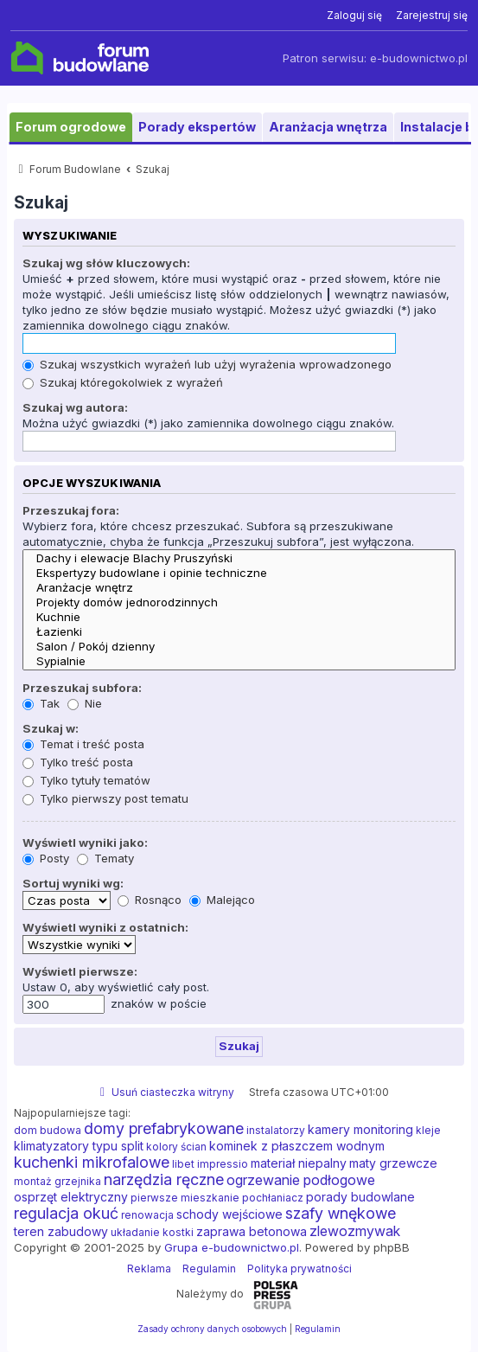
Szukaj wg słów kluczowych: (106, 263)
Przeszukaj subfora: (82, 688)
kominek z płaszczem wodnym (297, 1145)
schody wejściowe (229, 1214)
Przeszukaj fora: (70, 510)
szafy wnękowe (340, 1213)
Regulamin (209, 1268)
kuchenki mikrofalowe (91, 1162)
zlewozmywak (354, 1231)
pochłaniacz (272, 1197)
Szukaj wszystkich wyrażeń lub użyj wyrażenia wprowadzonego (207, 364)
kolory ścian (176, 1146)
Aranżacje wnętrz (239, 587)
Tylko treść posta (77, 762)
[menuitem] (354, 15)
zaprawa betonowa (251, 1231)
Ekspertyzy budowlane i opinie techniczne (239, 573)
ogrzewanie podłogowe (300, 1180)
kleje (428, 1130)
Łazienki (239, 632)
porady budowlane (360, 1196)
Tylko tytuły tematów (86, 780)
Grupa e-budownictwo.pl (231, 1247)
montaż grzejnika (57, 1181)
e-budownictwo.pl (419, 58)
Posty (45, 858)
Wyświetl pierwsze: (79, 971)
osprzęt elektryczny (71, 1196)
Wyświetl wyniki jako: (85, 842)
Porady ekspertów (197, 126)
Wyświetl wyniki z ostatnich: (105, 927)
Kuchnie (239, 617)
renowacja (147, 1214)
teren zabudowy (61, 1231)
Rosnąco (150, 900)
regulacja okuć (66, 1213)
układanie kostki (152, 1232)
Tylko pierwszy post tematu (105, 798)
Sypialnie (239, 661)
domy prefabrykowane (164, 1129)
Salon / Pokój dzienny (239, 646)
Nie (84, 703)
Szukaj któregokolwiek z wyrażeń (122, 382)
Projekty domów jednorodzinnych (239, 602)
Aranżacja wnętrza (328, 126)
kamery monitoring (360, 1129)
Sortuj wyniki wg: (73, 883)
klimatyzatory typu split (78, 1145)
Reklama (149, 1268)
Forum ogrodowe (71, 126)
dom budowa (47, 1130)
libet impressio (210, 1163)
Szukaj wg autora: (75, 407)
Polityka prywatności (299, 1268)
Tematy (105, 858)
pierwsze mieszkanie (185, 1197)
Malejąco (222, 900)
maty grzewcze (393, 1163)
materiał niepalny (299, 1163)
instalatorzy (275, 1130)
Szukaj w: (50, 728)
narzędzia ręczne (164, 1180)
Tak (41, 703)
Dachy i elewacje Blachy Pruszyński (239, 558)
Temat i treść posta (83, 744)
